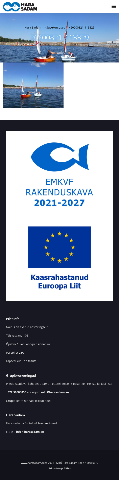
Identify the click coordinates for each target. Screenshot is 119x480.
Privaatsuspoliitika (60, 468)
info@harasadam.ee (55, 392)
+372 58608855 (16, 392)
